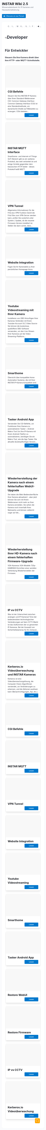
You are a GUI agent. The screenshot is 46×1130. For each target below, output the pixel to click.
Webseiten (17, 26)
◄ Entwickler (39, 26)
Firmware (32, 26)
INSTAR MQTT (13, 26)
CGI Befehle (9, 26)
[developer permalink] (6, 37)
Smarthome (26, 26)
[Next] (37, 1120)
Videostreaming (21, 26)
